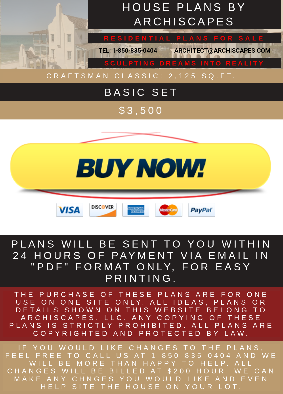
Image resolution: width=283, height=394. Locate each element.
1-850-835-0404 (135, 50)
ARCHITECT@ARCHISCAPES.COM (221, 50)
